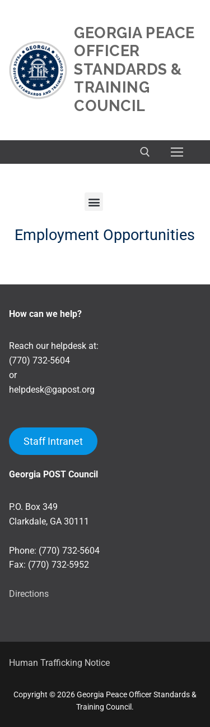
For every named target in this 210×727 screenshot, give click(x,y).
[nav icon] (177, 152)
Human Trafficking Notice (59, 662)
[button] (94, 201)
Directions (29, 593)
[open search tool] (145, 152)
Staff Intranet (53, 441)
